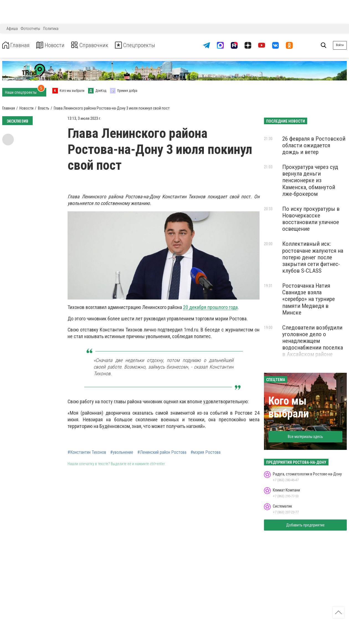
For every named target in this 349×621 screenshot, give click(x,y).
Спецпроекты (148, 45)
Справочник (98, 45)
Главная (17, 45)
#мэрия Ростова (205, 452)
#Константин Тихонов (87, 452)
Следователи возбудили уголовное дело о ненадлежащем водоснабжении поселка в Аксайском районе (312, 341)
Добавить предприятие (305, 525)
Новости (55, 45)
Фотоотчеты (30, 28)
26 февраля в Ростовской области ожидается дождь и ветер (313, 145)
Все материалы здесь (305, 436)
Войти (340, 45)
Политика (50, 28)
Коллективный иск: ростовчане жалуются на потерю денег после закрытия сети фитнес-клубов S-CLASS (312, 257)
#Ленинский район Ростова (161, 452)
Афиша (12, 28)
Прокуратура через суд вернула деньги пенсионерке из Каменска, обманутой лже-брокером (310, 180)
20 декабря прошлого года (210, 307)
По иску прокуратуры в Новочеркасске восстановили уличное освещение (311, 219)
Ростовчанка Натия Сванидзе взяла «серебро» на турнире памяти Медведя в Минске (308, 299)
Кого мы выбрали (288, 407)
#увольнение (121, 452)
